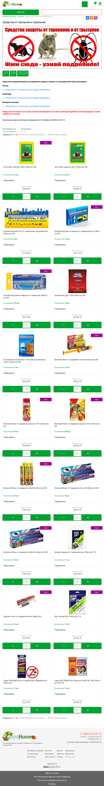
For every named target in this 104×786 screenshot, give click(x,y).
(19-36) (22, 135)
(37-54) (29, 135)
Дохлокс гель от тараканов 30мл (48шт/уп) (23, 616)
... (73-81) (50, 135)
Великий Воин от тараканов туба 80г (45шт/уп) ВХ (26, 552)
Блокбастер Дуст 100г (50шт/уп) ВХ (70, 295)
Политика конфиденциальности (52, 780)
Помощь (52, 784)
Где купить (9, 180)
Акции (59, 751)
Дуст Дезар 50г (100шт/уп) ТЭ (68, 616)
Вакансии (69, 754)
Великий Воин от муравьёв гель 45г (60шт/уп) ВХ (76, 360)
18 (22, 131)
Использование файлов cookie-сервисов (52, 777)
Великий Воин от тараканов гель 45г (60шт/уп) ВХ (77, 488)
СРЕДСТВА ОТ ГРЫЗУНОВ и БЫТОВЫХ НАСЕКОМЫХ (27, 90)
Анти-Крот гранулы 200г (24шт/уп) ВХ (20, 167)
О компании (32, 754)
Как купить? (50, 757)
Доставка (49, 754)
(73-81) (42, 135)
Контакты (31, 757)
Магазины (70, 751)
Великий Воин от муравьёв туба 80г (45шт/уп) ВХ (25, 488)
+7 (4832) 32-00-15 (91, 733)
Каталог (21, 12)
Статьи (60, 757)
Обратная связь (52, 773)
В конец (63, 135)
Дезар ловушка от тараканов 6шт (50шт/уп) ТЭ (75, 552)
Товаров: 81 (7, 135)
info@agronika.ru (95, 739)
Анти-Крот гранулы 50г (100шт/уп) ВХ (71, 167)
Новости (21, 16)
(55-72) (35, 135)
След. (56, 135)
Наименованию (9, 131)
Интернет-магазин (9, 16)
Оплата (48, 751)
